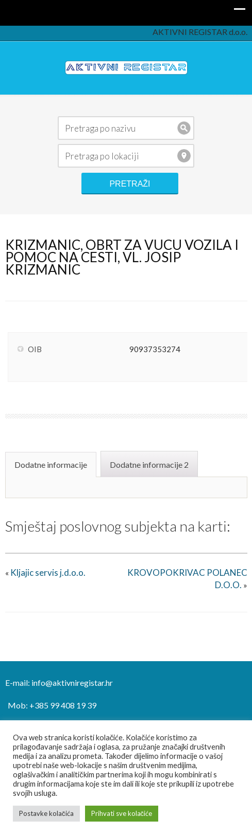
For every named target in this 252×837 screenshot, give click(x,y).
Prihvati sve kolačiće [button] (122, 813)
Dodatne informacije (50, 464)
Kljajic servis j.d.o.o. (48, 572)
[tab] (52, 464)
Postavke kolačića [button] (46, 813)
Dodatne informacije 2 (149, 464)
